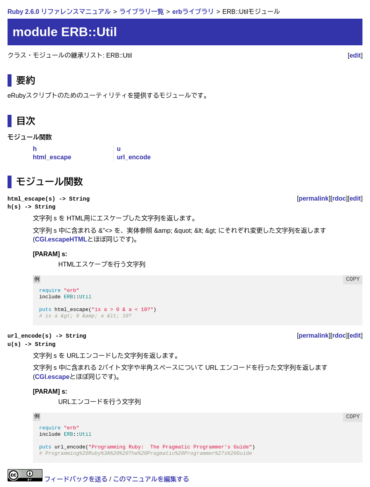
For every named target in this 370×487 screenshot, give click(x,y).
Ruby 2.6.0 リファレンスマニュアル (59, 11)
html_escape (52, 157)
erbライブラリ (193, 11)
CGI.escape (52, 376)
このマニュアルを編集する (151, 479)
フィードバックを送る (76, 479)
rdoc (339, 198)
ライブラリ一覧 (141, 11)
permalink (314, 198)
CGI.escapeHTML (61, 239)
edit (354, 55)
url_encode (133, 157)
